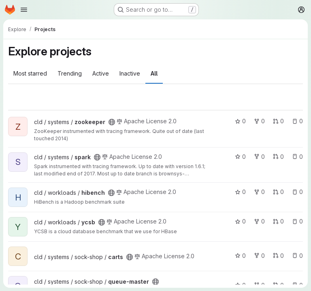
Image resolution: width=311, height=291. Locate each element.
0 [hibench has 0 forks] (259, 191)
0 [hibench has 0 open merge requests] (278, 191)
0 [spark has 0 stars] (240, 156)
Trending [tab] (70, 73)
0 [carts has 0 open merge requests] (278, 255)
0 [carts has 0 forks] (259, 255)
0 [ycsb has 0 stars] (240, 221)
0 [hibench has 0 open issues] (297, 191)
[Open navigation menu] (23, 9)
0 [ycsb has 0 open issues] (297, 221)
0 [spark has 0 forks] (259, 156)
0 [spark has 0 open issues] (297, 156)
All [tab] (154, 73)
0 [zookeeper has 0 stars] (240, 121)
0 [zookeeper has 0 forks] (259, 121)
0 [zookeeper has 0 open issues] (297, 121)
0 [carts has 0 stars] (240, 255)
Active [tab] (100, 73)
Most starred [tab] (30, 73)
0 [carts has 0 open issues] (297, 255)
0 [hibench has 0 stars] (240, 191)
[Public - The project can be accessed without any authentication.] (112, 122)
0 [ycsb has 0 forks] (259, 221)
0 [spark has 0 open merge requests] (278, 156)
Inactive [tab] (129, 73)
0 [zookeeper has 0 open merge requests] (278, 121)
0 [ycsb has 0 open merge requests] (278, 221)
